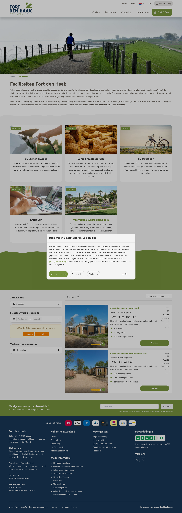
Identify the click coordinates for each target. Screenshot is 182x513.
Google (65, 261)
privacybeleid (55, 261)
